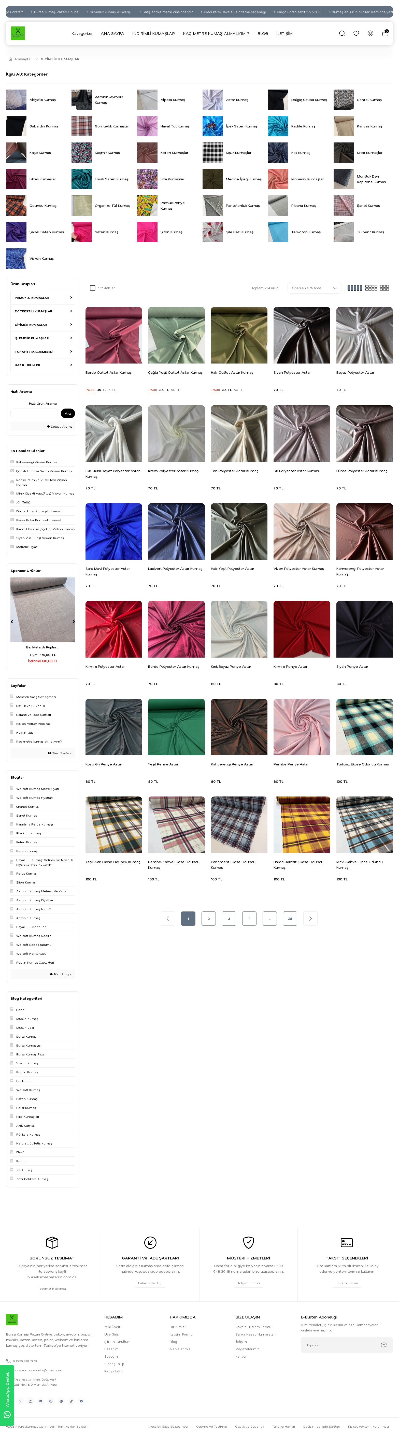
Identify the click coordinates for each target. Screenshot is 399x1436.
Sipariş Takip (114, 1363)
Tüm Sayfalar (60, 753)
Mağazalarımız (247, 1349)
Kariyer (241, 1356)
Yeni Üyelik (112, 1327)
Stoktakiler (106, 288)
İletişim (241, 1341)
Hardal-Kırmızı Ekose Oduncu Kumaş (298, 864)
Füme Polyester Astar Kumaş (361, 470)
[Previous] (11, 621)
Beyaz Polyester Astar (355, 372)
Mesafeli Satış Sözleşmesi (168, 1426)
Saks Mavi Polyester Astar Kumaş (108, 571)
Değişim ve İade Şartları (321, 1426)
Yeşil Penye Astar (163, 764)
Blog (173, 1341)
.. (269, 918)
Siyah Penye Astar (352, 666)
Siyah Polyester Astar (292, 372)
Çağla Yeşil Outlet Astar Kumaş (175, 372)
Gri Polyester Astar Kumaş (296, 470)
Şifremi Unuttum (117, 1341)
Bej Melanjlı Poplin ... (42, 647)
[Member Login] (370, 33)
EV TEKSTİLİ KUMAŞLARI (34, 311)
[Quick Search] (34, 413)
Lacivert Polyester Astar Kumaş (175, 568)
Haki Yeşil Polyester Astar (232, 568)
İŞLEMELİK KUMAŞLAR (32, 338)
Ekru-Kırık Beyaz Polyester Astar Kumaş (113, 473)
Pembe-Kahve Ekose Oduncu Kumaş (174, 864)
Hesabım (111, 1349)
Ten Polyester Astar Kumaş (234, 470)
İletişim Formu (181, 1334)
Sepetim (111, 1356)
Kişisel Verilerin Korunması (368, 1426)
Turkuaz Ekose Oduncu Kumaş (362, 764)
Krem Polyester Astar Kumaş (173, 470)
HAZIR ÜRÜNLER (27, 365)
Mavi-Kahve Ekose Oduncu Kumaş (359, 864)
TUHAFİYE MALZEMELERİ (34, 352)
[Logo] (18, 33)
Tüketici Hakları (283, 1426)
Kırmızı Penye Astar (290, 666)
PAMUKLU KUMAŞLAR (32, 298)
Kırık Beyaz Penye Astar (231, 666)
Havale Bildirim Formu (253, 1327)
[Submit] (384, 1345)
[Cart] (385, 33)
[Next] (74, 621)
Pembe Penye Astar (291, 764)
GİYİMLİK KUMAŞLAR (60, 58)
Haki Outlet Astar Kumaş (232, 372)
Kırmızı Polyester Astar (105, 666)
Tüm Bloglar (61, 974)
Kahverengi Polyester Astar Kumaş (360, 571)
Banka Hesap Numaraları (255, 1334)
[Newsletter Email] (347, 1345)
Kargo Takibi (113, 1371)
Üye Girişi (112, 1334)
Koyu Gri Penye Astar (104, 764)
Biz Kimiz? (178, 1327)
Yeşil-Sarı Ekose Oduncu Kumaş (113, 861)
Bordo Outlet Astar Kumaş (109, 372)
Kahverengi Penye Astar (232, 764)
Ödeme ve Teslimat (211, 1426)
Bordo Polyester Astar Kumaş (173, 666)
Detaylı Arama (60, 426)
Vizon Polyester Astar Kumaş (299, 568)
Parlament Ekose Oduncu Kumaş (233, 864)
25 (290, 918)
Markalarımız (180, 1349)
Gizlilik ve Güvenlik (249, 1426)
